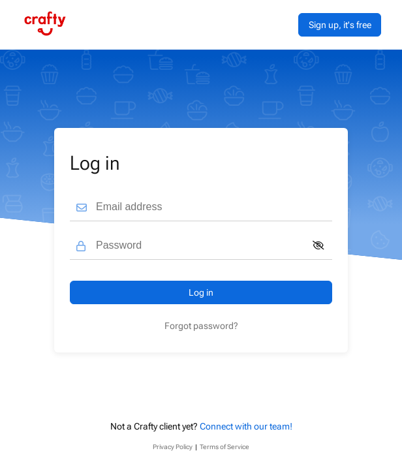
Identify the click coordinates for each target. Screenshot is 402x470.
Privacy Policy (173, 446)
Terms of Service (224, 446)
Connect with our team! (246, 426)
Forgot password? (201, 326)
